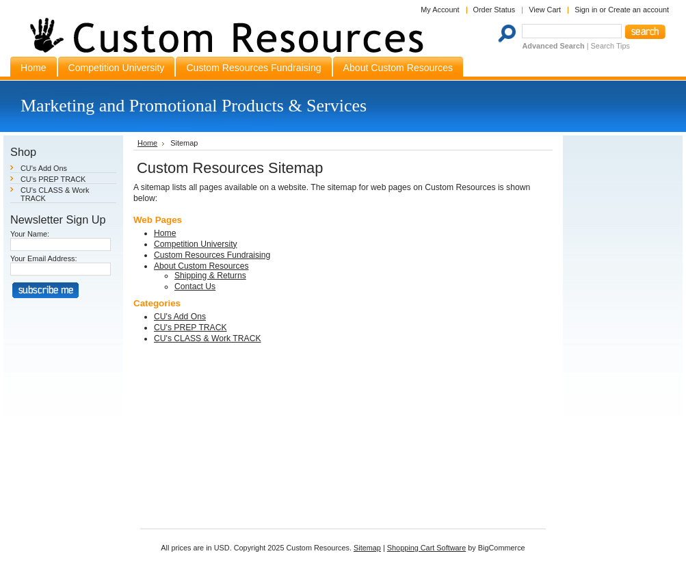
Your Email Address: (43, 258)
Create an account (638, 9)
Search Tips (610, 46)
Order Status (494, 9)
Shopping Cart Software (426, 548)
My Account (440, 9)
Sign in (586, 9)
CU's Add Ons (44, 168)
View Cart (545, 9)
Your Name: (29, 234)
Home (147, 143)
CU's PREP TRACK (53, 179)
